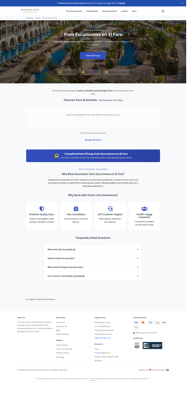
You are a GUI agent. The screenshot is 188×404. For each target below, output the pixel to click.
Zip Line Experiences (104, 330)
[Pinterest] (36, 336)
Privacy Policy (62, 352)
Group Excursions (109, 11)
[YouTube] (27, 336)
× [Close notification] (182, 3)
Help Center (62, 345)
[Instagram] (23, 336)
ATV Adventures (102, 326)
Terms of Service (64, 349)
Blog (58, 330)
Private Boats (92, 11)
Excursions (29, 18)
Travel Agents (102, 352)
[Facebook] (18, 336)
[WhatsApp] (32, 336)
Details (122, 3)
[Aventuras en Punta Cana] (30, 11)
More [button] (134, 11)
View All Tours (93, 55)
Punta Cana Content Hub (106, 356)
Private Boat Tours (103, 334)
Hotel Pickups (62, 334)
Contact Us (61, 326)
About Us (60, 322)
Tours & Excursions (74, 11)
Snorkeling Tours (102, 322)
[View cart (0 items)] (163, 11)
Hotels (38, 18)
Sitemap (60, 357)
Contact (124, 11)
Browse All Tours (93, 140)
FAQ (97, 349)
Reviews (98, 360)
